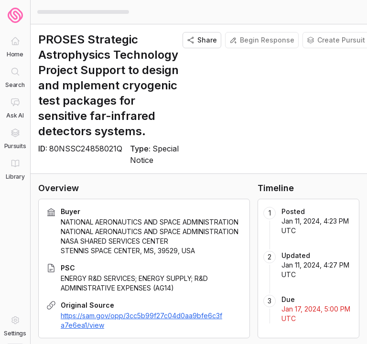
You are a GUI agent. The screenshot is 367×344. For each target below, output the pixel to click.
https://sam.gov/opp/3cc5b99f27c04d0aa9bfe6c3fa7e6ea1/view (141, 320)
